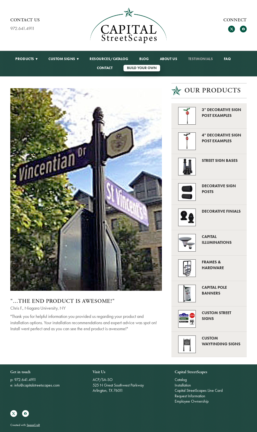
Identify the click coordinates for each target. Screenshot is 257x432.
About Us (168, 59)
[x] (231, 29)
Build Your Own (142, 68)
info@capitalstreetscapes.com (37, 385)
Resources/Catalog (109, 59)
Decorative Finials (221, 211)
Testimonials (200, 59)
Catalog (181, 379)
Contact (104, 68)
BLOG (144, 59)
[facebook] (243, 29)
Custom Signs (63, 59)
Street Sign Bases (220, 160)
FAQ (227, 59)
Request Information (190, 396)
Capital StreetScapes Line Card (199, 390)
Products (26, 59)
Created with (25, 425)
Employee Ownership (192, 401)
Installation (183, 385)
